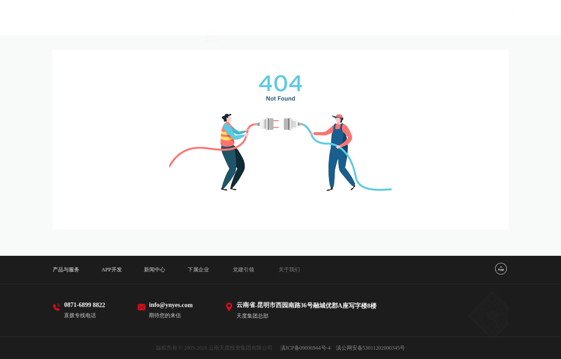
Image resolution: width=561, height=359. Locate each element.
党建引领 (430, 23)
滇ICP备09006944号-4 (305, 348)
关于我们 (473, 27)
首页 (211, 17)
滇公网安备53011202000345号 (370, 348)
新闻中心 (342, 19)
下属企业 (386, 21)
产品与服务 (252, 18)
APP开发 (299, 19)
